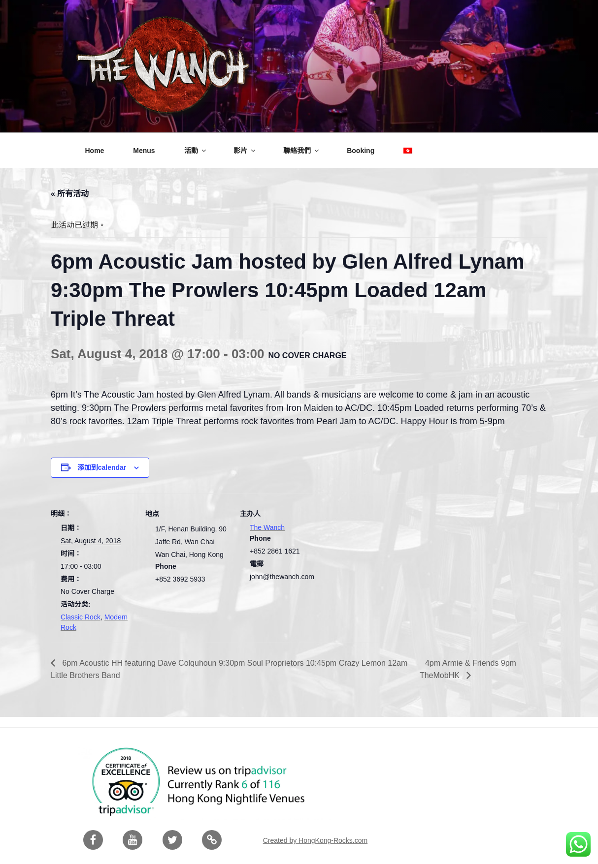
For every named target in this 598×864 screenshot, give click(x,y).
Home (94, 150)
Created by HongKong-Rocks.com (315, 840)
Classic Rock (80, 617)
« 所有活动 (70, 193)
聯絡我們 (301, 150)
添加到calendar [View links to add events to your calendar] (102, 467)
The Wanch (267, 527)
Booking (360, 150)
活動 (195, 150)
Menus (144, 150)
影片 (245, 150)
